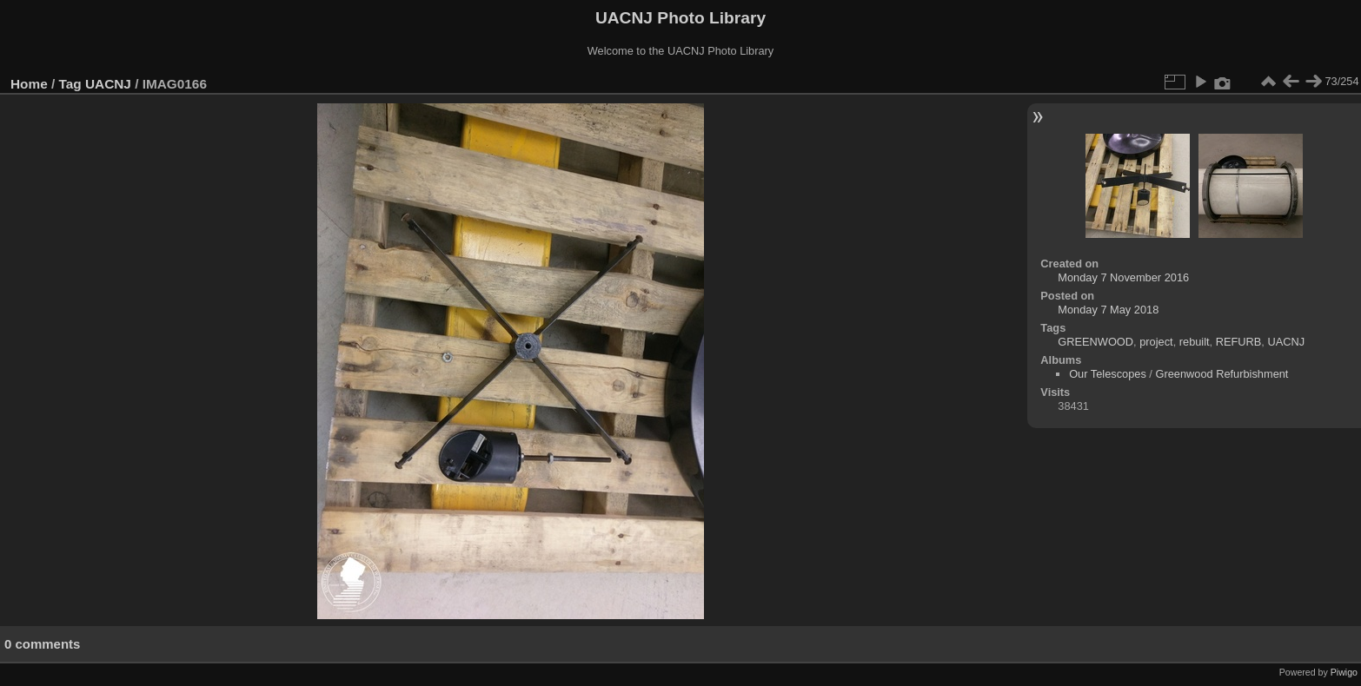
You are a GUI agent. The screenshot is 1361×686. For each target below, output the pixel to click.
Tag (70, 83)
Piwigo (1344, 672)
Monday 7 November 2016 (1123, 277)
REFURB (1239, 341)
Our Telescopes (1107, 373)
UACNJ (108, 83)
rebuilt (1194, 341)
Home (29, 83)
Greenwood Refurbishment (1221, 373)
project (1155, 341)
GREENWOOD (1095, 341)
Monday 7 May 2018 (1108, 309)
